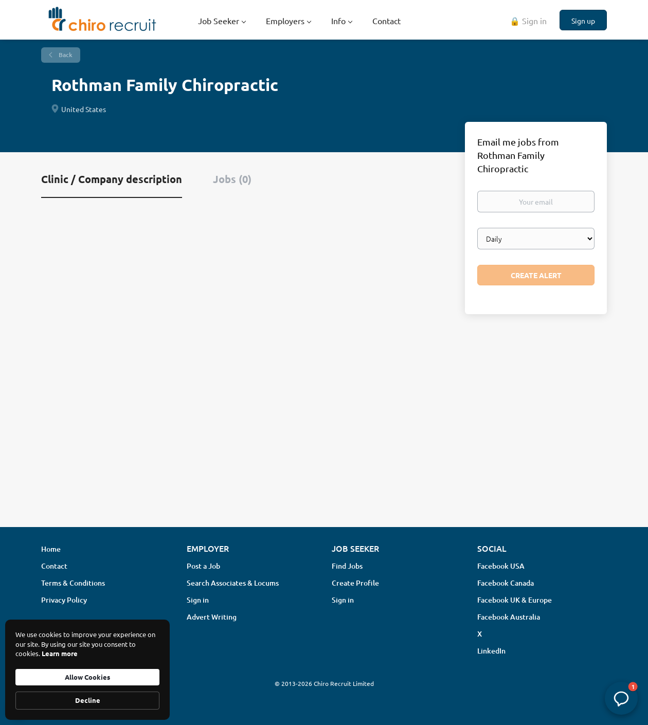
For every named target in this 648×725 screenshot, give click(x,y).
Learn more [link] (60, 653)
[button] (621, 698)
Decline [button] (87, 700)
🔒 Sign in (528, 20)
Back (65, 54)
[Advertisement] (324, 438)
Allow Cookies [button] (87, 677)
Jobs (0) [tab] (232, 179)
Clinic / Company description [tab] (111, 179)
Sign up (583, 20)
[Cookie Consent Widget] (87, 670)
